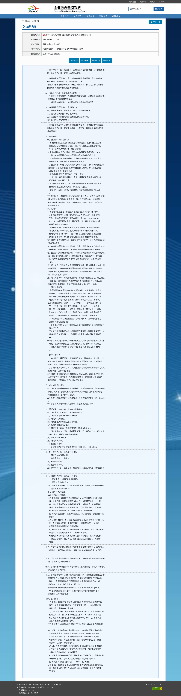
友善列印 (155, 22)
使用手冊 (143, 2)
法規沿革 (106, 60)
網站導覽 (132, 2)
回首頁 (152, 2)
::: (125, 2)
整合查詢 (158, 9)
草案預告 (103, 16)
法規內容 (74, 60)
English (161, 2)
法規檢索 (90, 16)
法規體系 (77, 16)
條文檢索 (85, 60)
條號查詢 (96, 60)
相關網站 (116, 16)
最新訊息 (64, 16)
